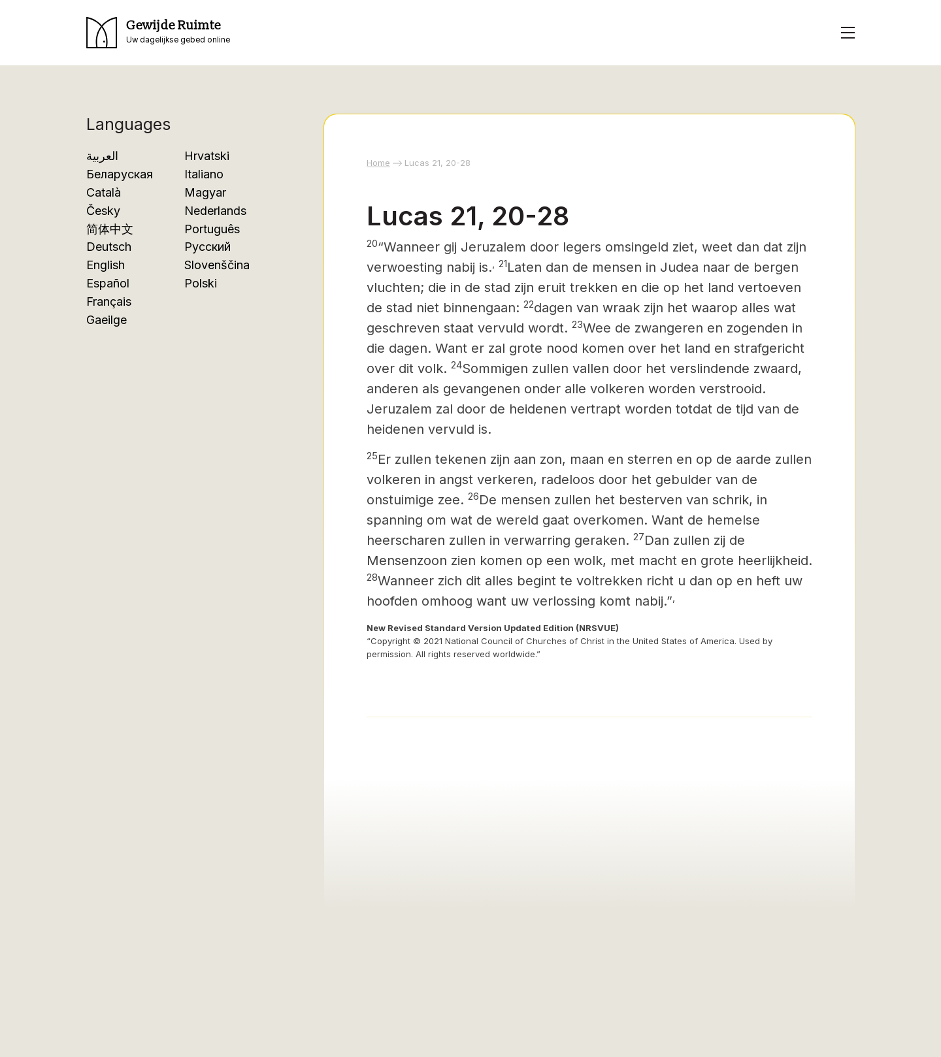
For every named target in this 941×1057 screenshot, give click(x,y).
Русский (207, 246)
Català (103, 192)
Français (108, 301)
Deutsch (108, 246)
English (105, 265)
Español (107, 283)
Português (212, 229)
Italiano (203, 174)
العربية (102, 156)
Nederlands (215, 211)
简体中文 (109, 229)
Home (378, 162)
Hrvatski (206, 156)
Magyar (205, 192)
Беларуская (119, 174)
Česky (103, 211)
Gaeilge (106, 320)
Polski (200, 283)
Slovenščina (217, 265)
